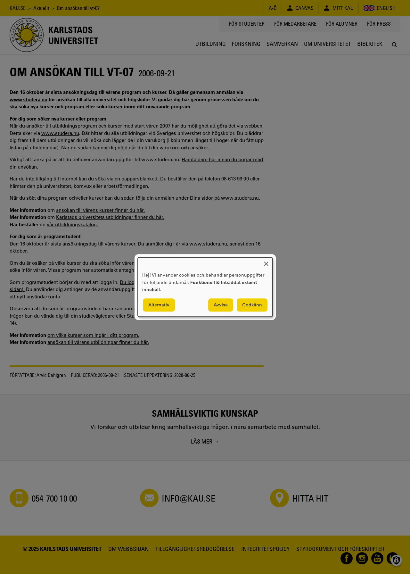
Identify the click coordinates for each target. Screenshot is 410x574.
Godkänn (252, 305)
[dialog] (205, 287)
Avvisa (221, 305)
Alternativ (158, 305)
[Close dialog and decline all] (266, 261)
